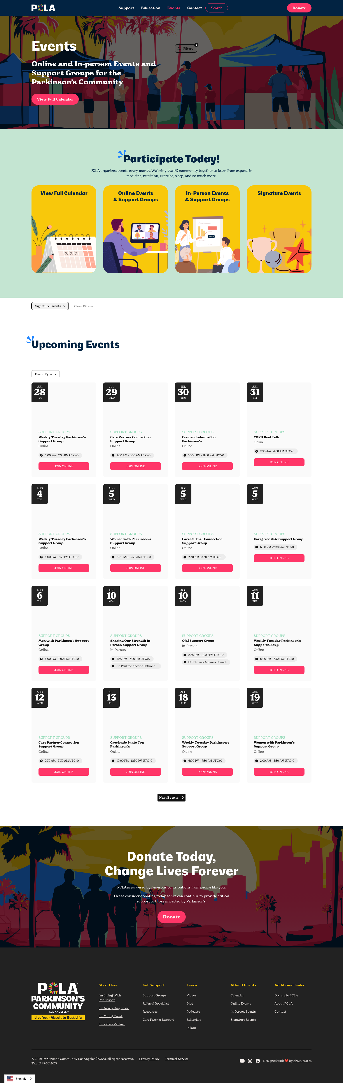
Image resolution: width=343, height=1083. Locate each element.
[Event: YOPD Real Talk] (279, 429)
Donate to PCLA (286, 995)
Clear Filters (83, 306)
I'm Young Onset (110, 1016)
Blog (190, 1003)
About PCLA (284, 1003)
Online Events (241, 1003)
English (16, 1078)
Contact (194, 8)
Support (126, 8)
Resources (150, 1011)
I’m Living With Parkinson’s (110, 997)
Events (173, 8)
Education (150, 8)
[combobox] (19, 1078)
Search (216, 8)
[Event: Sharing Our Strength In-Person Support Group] (135, 633)
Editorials (194, 1019)
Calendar (237, 995)
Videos (191, 995)
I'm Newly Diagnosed (114, 1008)
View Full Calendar (55, 99)
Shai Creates (302, 1060)
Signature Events (243, 1019)
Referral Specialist (156, 1003)
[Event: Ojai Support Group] (207, 633)
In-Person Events (243, 1011)
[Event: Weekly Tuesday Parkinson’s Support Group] (64, 429)
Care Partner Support (158, 1019)
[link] (63, 466)
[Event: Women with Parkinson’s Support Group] (135, 531)
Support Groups (154, 995)
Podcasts (193, 1011)
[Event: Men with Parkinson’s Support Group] (64, 633)
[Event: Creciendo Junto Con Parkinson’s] (207, 429)
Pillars (191, 1027)
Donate (299, 8)
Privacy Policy (149, 1058)
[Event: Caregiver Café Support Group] (279, 531)
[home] (61, 7)
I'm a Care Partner (112, 1024)
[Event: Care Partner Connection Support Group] (135, 429)
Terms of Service (176, 1058)
